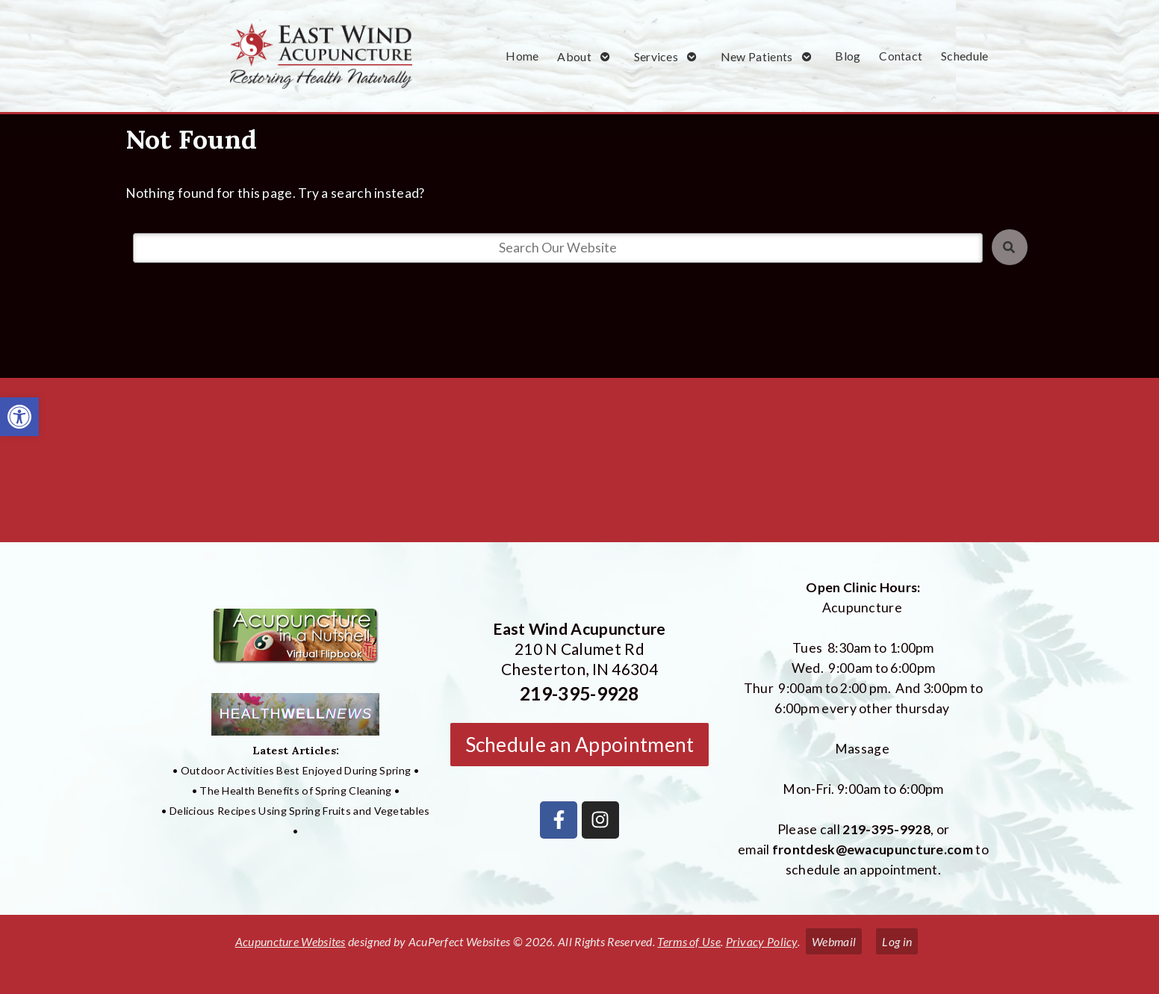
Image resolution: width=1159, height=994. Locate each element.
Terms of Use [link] (689, 941)
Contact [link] (900, 56)
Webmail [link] (834, 941)
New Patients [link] (757, 56)
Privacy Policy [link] (762, 941)
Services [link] (656, 56)
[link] (19, 416)
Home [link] (522, 56)
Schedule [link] (964, 56)
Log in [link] (897, 941)
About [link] (574, 56)
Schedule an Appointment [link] (580, 745)
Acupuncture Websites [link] (290, 941)
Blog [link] (847, 56)
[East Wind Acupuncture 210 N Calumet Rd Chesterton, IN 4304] (579, 466)
